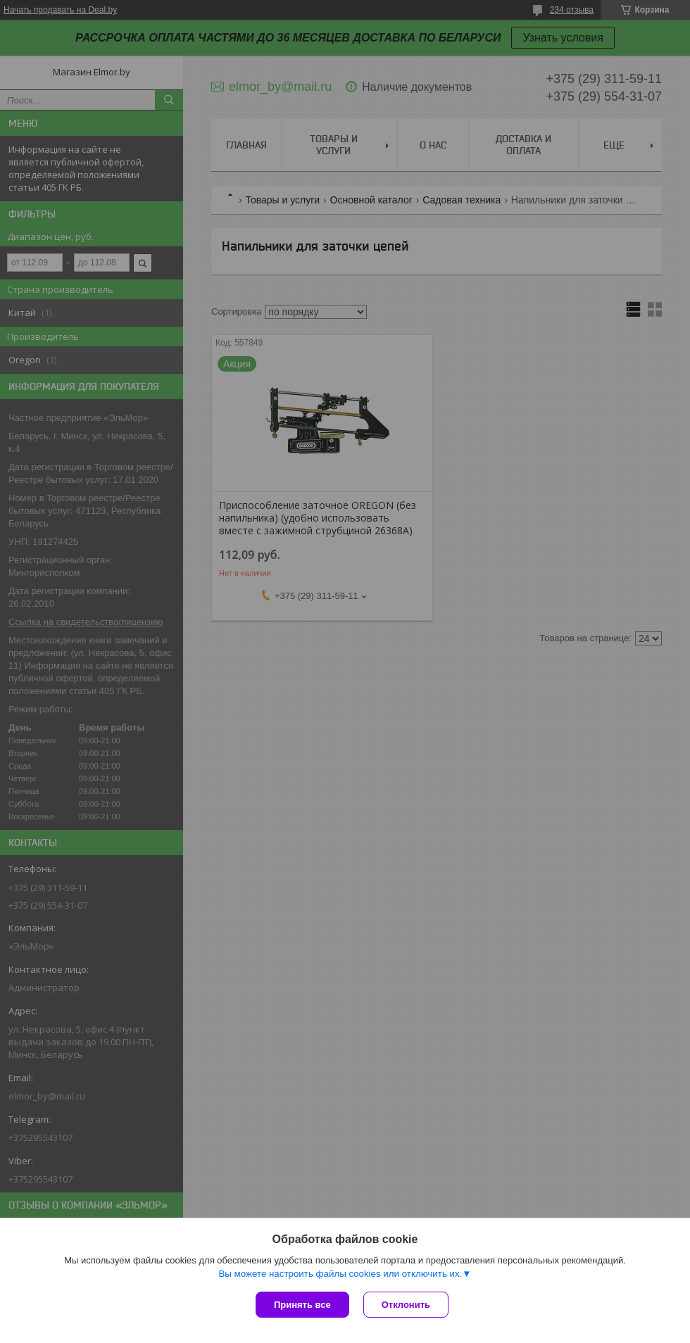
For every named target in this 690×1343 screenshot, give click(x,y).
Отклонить (406, 1304)
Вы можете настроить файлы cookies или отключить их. (340, 1273)
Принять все (302, 1304)
